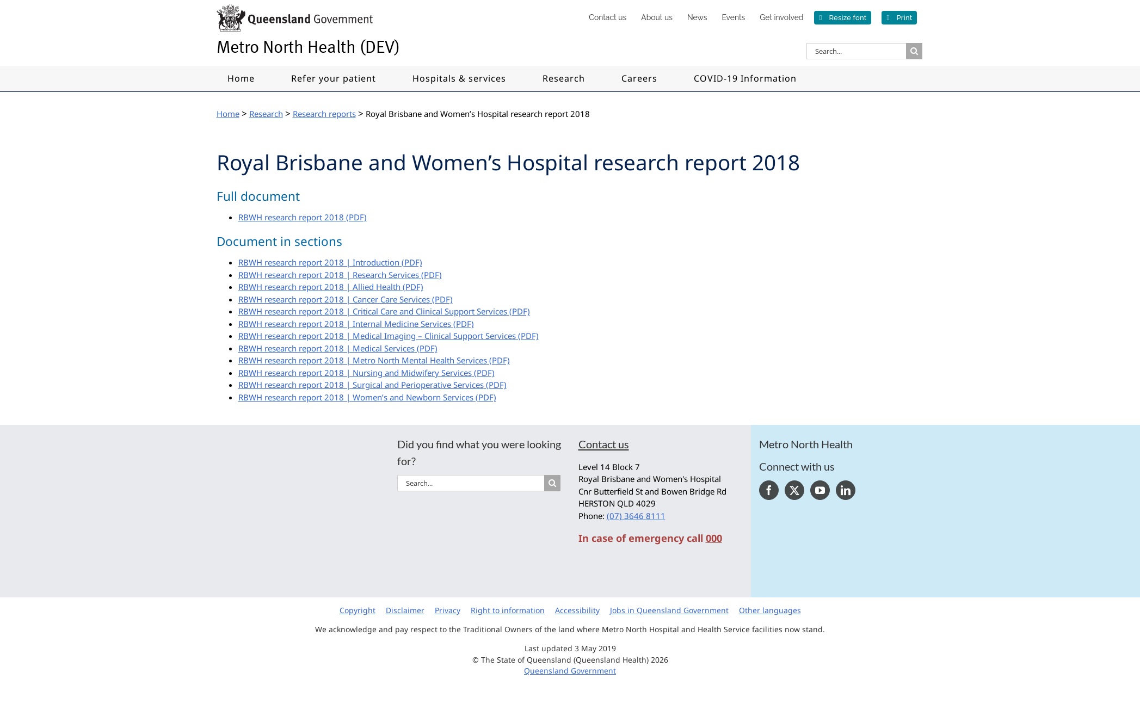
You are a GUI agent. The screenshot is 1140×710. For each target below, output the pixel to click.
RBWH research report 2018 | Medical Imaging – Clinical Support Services (377, 335)
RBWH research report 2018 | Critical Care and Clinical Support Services (372, 311)
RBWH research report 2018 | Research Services (328, 274)
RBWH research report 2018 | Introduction (318, 262)
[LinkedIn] (845, 490)
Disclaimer (405, 610)
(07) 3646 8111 (636, 515)
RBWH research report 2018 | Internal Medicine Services (344, 323)
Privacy (447, 610)
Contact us (603, 443)
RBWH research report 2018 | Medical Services (326, 348)
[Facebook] (769, 490)
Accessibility (577, 610)
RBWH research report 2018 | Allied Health (319, 286)
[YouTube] (820, 490)
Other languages (770, 610)
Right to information (508, 610)
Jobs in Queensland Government (669, 610)
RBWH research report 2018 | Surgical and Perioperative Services (361, 384)
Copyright (357, 610)
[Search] (914, 51)
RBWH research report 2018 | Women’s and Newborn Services (355, 397)
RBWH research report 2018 (291, 217)
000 (714, 538)
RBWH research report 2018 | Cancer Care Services (334, 299)
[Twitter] (794, 490)
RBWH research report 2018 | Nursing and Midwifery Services (355, 372)
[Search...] (856, 51)
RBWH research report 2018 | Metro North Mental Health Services (362, 360)
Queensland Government (570, 670)
